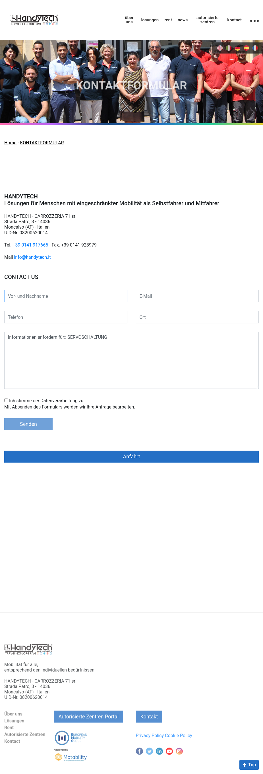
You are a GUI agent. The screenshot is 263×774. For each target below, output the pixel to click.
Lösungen (14, 740)
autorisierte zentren (207, 20)
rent (168, 20)
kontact (234, 20)
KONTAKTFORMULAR (42, 142)
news (183, 20)
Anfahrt (131, 456)
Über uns (13, 733)
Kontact (12, 760)
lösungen (150, 20)
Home (10, 142)
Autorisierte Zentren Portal (88, 736)
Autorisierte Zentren (24, 753)
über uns (129, 20)
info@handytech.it (32, 257)
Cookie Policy (178, 754)
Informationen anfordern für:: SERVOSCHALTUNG (131, 360)
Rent (9, 747)
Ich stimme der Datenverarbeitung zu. (47, 400)
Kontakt (149, 736)
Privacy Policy (150, 754)
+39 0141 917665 (30, 245)
